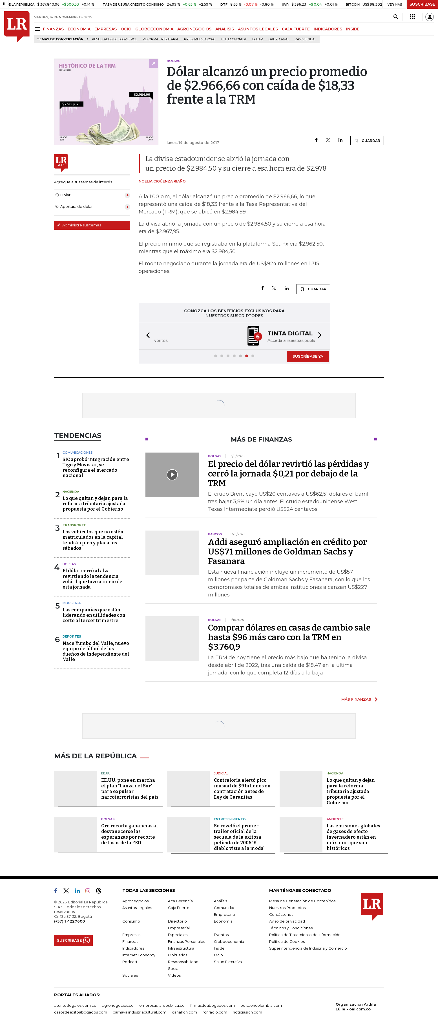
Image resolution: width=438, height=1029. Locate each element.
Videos (174, 975)
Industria (72, 603)
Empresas (131, 934)
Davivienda (305, 39)
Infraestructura (181, 948)
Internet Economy (138, 955)
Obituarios (177, 955)
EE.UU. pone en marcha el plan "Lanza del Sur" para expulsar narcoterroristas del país (129, 789)
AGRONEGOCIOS (194, 29)
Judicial (221, 773)
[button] (146, 336)
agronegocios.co (118, 1005)
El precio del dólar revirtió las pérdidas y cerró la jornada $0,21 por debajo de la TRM (288, 473)
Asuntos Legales (137, 907)
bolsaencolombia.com (261, 1005)
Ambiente (335, 819)
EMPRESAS (105, 29)
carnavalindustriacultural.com (139, 1012)
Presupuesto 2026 (199, 39)
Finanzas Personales (186, 941)
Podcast (130, 961)
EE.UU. (106, 773)
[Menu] (38, 29)
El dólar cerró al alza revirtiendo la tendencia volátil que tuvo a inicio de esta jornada (92, 579)
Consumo (131, 921)
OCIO (126, 29)
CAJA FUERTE (296, 29)
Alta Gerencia (180, 901)
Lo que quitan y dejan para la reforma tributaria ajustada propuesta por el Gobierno (95, 504)
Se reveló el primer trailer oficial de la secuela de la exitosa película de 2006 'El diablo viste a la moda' (239, 837)
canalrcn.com (184, 1012)
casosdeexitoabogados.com (80, 1012)
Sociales (130, 975)
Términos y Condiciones (291, 928)
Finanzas (130, 941)
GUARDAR (367, 140)
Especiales (177, 934)
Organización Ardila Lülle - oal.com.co (356, 1006)
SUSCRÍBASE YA (308, 356)
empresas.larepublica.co (162, 1005)
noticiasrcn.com (247, 1012)
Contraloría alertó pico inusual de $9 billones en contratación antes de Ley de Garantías (242, 789)
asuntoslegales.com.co (75, 1005)
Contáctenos (281, 914)
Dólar (257, 39)
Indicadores (133, 948)
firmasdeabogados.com (212, 1005)
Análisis (220, 901)
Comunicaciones (78, 453)
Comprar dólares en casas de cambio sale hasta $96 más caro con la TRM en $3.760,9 (289, 637)
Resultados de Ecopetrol (114, 39)
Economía (223, 921)
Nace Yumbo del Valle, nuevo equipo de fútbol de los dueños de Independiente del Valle (96, 651)
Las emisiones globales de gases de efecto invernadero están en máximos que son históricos (353, 837)
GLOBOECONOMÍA (154, 29)
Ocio (218, 955)
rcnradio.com (215, 1012)
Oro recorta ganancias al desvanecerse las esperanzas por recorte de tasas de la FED (129, 834)
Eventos (221, 934)
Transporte (74, 525)
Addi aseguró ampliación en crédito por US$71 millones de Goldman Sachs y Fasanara (287, 551)
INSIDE (353, 29)
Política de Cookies (287, 941)
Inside (219, 948)
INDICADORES (328, 29)
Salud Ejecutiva (228, 961)
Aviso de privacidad (287, 921)
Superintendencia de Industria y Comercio (308, 948)
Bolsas (69, 564)
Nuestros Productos (287, 907)
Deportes (72, 636)
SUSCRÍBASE (422, 4)
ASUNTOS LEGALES (258, 29)
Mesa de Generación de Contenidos (302, 901)
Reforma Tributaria (160, 39)
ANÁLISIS (224, 29)
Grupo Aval (279, 39)
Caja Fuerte (178, 907)
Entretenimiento (230, 819)
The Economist (234, 39)
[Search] (395, 17)
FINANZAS (53, 29)
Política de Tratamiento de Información (304, 934)
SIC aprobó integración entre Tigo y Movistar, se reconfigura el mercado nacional (96, 467)
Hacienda (71, 492)
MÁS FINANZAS (356, 699)
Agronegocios (135, 901)
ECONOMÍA (79, 29)
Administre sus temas (79, 225)
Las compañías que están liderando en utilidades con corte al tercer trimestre (94, 615)
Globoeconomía (229, 941)
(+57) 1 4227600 (69, 921)
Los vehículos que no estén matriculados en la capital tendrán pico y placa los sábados (93, 540)
